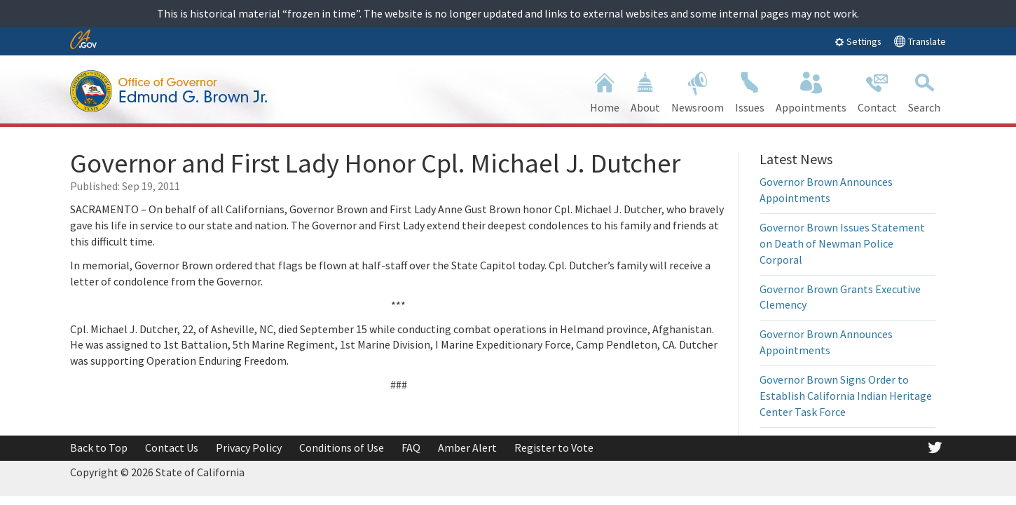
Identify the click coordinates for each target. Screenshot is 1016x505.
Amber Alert (467, 447)
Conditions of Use (341, 447)
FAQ (410, 447)
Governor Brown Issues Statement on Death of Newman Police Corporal (842, 243)
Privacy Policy (249, 447)
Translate (919, 41)
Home (604, 90)
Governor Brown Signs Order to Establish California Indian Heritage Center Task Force (846, 395)
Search (924, 90)
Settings (858, 41)
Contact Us (171, 447)
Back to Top (99, 447)
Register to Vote (553, 447)
